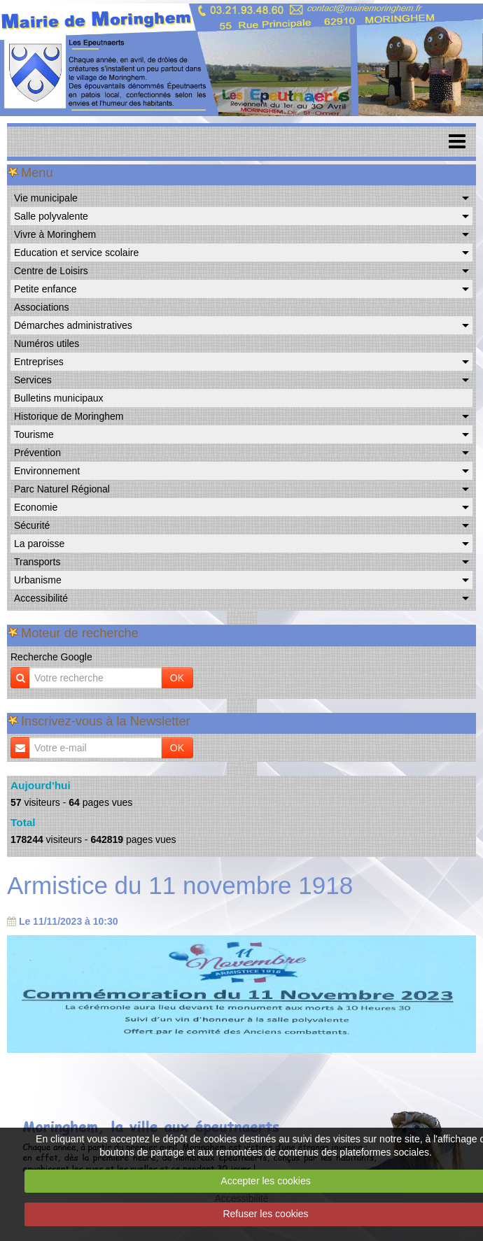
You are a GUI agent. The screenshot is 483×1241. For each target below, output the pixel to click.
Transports (37, 561)
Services (33, 379)
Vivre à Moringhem (55, 234)
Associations (41, 307)
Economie (35, 507)
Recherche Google (51, 656)
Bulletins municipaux (59, 398)
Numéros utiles (46, 343)
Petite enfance (45, 289)
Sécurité (32, 525)
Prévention (37, 452)
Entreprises (39, 361)
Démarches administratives (73, 325)
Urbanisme (38, 580)
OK (177, 677)
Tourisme (34, 434)
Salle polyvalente (51, 216)
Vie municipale (46, 198)
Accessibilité (41, 598)
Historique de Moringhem (68, 416)
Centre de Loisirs (51, 270)
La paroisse (39, 543)
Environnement (47, 470)
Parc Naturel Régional (62, 489)
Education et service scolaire (76, 252)
